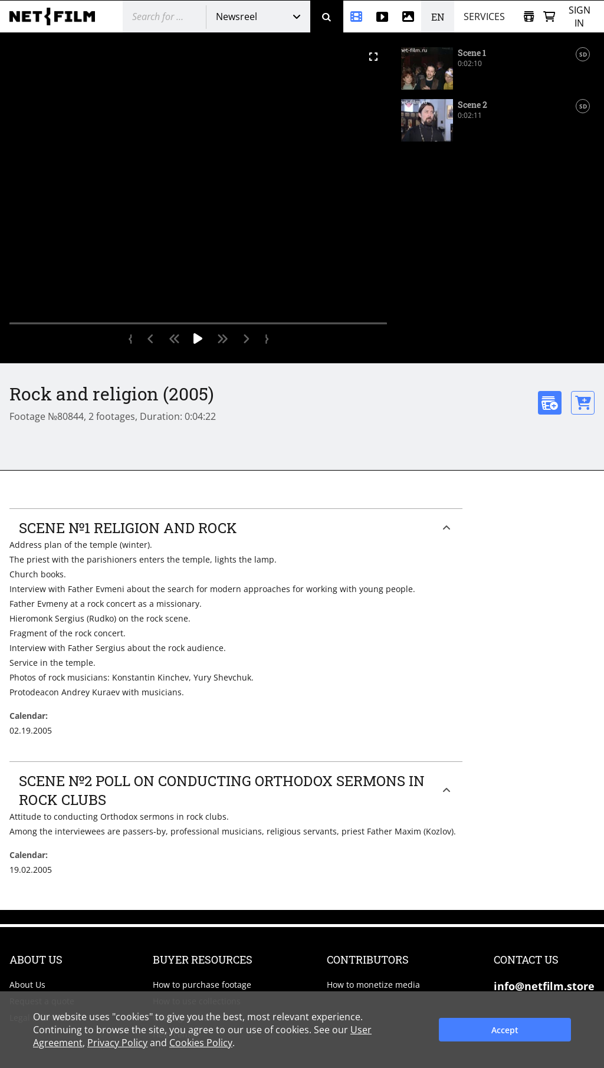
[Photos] (408, 16)
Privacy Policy (117, 1042)
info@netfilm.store (544, 986)
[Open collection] (529, 16)
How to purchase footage (202, 984)
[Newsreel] (356, 16)
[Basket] (549, 16)
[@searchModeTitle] (160, 16)
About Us (27, 984)
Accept (504, 1030)
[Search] (326, 16)
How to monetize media (373, 984)
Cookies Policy (200, 1042)
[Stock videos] (382, 16)
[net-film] (56, 16)
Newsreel (236, 16)
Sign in (579, 16)
